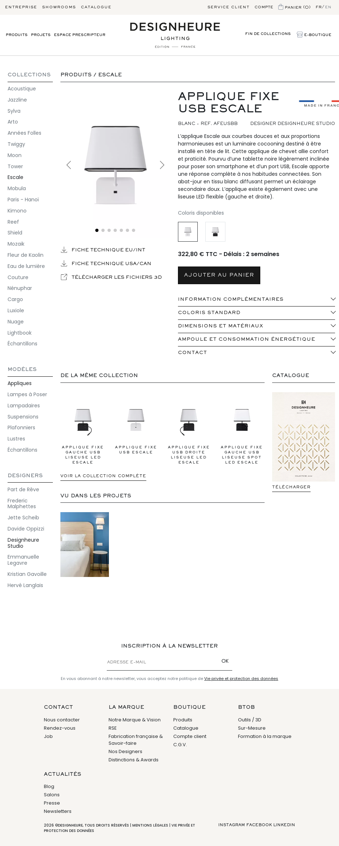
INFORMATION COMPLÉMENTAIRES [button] (231, 299)
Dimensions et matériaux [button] (220, 326)
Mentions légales (150, 825)
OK (225, 660)
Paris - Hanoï (23, 199)
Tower (15, 166)
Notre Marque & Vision (135, 719)
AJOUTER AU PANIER (219, 275)
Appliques (20, 383)
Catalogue (96, 7)
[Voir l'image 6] (127, 230)
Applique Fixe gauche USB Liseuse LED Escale (83, 430)
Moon (15, 155)
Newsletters (58, 811)
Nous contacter (62, 719)
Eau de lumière (26, 266)
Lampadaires (24, 405)
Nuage (16, 321)
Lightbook (20, 332)
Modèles (22, 369)
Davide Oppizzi (26, 528)
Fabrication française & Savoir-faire (136, 740)
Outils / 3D (249, 719)
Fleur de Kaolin (25, 255)
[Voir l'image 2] (103, 230)
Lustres (16, 438)
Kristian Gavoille (27, 574)
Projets (41, 35)
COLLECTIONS (29, 75)
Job (48, 736)
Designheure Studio (23, 543)
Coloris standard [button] (209, 313)
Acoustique (22, 88)
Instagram (231, 825)
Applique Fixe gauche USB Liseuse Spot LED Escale (242, 430)
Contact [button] (192, 353)
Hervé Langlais (25, 585)
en (328, 7)
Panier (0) (294, 7)
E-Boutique (314, 35)
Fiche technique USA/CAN (105, 263)
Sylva (14, 111)
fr (319, 7)
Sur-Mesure (252, 728)
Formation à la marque (265, 736)
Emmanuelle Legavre (23, 560)
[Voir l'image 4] (115, 230)
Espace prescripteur (79, 35)
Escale (15, 177)
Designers (25, 476)
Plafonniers (21, 427)
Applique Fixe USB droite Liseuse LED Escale (188, 430)
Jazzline (17, 99)
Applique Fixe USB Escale (136, 425)
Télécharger (291, 487)
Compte (264, 7)
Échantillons (22, 343)
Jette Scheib (23, 517)
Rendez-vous (59, 728)
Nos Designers (125, 751)
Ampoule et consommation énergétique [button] (246, 339)
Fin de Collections (268, 34)
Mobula (17, 188)
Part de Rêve (23, 489)
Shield (15, 232)
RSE (113, 728)
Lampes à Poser (27, 394)
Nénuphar (20, 288)
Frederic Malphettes (22, 503)
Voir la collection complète (103, 476)
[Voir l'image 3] (109, 230)
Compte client (189, 736)
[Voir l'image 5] (121, 230)
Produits (17, 35)
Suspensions (23, 416)
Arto (13, 121)
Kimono (17, 210)
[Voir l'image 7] (133, 230)
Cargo (15, 299)
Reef (13, 221)
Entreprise (21, 7)
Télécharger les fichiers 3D (111, 277)
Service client (228, 7)
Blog (49, 786)
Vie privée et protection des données (241, 678)
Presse (52, 803)
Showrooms (59, 7)
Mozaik (16, 243)
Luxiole (16, 310)
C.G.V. (180, 744)
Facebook (259, 825)
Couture (18, 277)
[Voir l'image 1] (97, 230)
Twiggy (16, 144)
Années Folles (24, 132)
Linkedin (284, 825)
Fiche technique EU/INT (102, 249)
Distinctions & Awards (134, 759)
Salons (52, 794)
